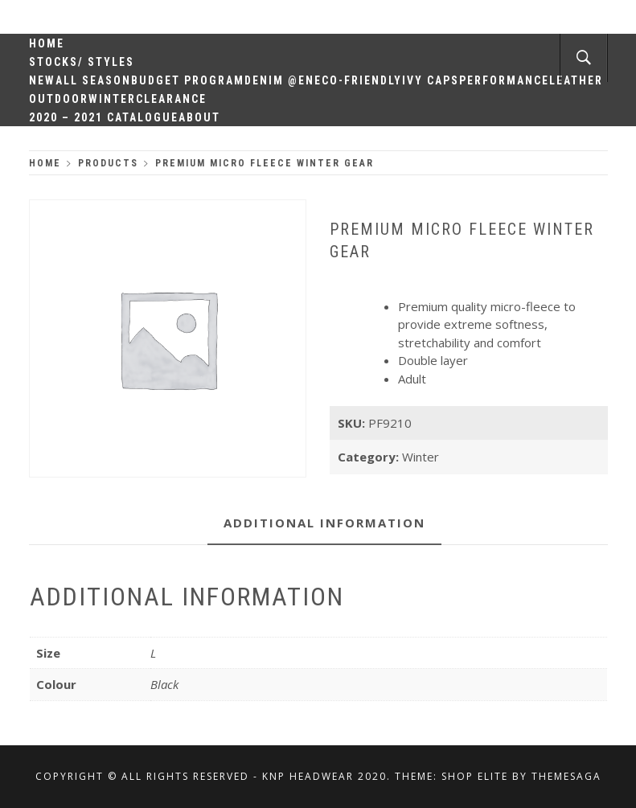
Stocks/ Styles (81, 61)
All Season (93, 80)
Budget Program (187, 80)
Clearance (171, 98)
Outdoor (58, 98)
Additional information (324, 523)
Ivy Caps (430, 80)
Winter (112, 98)
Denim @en (279, 80)
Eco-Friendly (358, 80)
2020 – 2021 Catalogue (103, 117)
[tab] (324, 524)
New (42, 80)
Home (46, 43)
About (199, 117)
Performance (504, 80)
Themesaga (566, 776)
